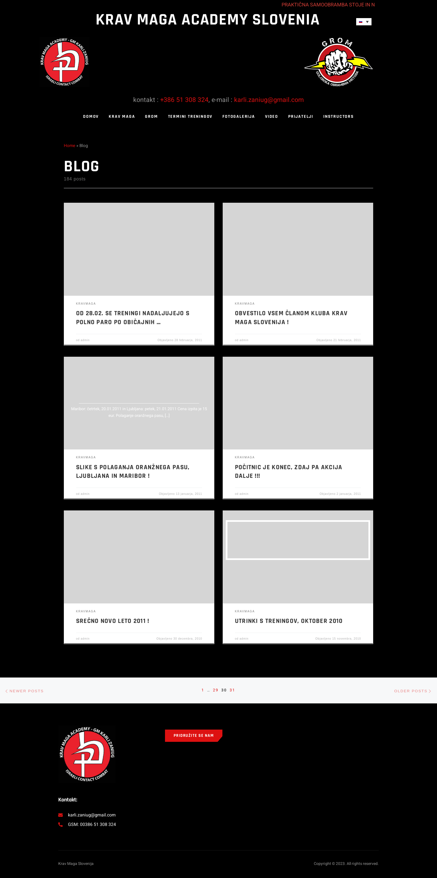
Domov (91, 116)
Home (69, 146)
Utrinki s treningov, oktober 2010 (289, 621)
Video (271, 116)
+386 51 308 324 (184, 100)
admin (85, 340)
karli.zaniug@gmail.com (269, 100)
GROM (151, 116)
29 (215, 691)
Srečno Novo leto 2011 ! (112, 621)
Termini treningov (190, 116)
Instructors (338, 116)
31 (233, 691)
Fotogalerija (238, 116)
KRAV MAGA (122, 116)
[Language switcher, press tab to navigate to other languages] (364, 22)
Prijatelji (300, 116)
